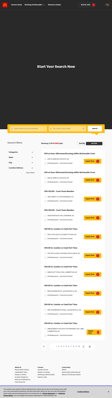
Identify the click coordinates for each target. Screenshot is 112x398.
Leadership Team (21, 372)
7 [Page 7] (71, 346)
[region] (56, 392)
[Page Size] (43, 346)
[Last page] (89, 346)
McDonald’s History (22, 370)
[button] (107, 5)
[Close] (108, 391)
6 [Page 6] (68, 346)
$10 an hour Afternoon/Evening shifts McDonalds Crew (69, 154)
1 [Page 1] (56, 346)
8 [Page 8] (73, 346)
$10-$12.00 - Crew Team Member (59, 191)
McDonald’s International (71, 372)
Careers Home (16, 5)
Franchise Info (20, 382)
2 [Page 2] (58, 346)
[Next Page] (83, 346)
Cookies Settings (83, 392)
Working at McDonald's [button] (35, 5)
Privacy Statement (48, 393)
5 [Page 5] (66, 346)
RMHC (64, 370)
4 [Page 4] (63, 346)
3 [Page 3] (61, 346)
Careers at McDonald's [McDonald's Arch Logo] (5, 5)
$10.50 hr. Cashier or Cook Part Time (60, 229)
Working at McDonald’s (46, 375)
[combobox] (67, 128)
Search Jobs (88, 4)
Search (94, 129)
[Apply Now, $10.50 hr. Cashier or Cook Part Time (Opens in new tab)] (92, 236)
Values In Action (20, 375)
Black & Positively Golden (71, 375)
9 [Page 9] (76, 346)
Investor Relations (21, 377)
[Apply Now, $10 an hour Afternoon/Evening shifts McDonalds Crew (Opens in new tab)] (92, 161)
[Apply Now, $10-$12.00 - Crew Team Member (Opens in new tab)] (92, 199)
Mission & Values (54, 5)
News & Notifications (22, 380)
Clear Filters (30, 173)
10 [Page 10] (79, 346)
